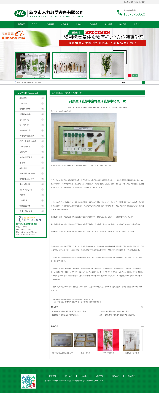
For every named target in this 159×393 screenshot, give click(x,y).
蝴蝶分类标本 (25, 206)
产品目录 (64, 24)
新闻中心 (79, 24)
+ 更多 (141, 307)
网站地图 (131, 376)
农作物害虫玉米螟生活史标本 (62, 353)
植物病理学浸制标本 (132, 353)
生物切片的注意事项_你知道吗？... (115, 311)
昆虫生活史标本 (26, 190)
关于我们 (35, 24)
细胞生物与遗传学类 (28, 141)
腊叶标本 (23, 152)
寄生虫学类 (24, 125)
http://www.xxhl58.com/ (29, 232)
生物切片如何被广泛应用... (65, 315)
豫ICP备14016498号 (96, 381)
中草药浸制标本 (108, 353)
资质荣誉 (94, 24)
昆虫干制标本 (85, 353)
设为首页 (127, 2)
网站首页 (21, 24)
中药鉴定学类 (25, 114)
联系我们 (142, 2)
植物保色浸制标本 (27, 179)
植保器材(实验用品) (27, 173)
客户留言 (123, 24)
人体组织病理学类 (27, 136)
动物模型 (23, 200)
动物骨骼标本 (25, 146)
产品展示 (50, 24)
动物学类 (23, 103)
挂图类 (22, 195)
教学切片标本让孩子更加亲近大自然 (29, 82)
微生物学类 (24, 120)
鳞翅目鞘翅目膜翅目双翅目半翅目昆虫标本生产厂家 (75, 300)
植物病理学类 (25, 109)
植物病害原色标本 (27, 157)
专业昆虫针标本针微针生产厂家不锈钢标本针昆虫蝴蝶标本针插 (79, 302)
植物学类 (23, 98)
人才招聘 (108, 24)
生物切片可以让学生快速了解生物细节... (117, 315)
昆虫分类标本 (25, 184)
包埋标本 (23, 163)
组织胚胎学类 (25, 130)
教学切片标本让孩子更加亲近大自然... (69, 311)
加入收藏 (134, 2)
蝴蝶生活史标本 (26, 211)
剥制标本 (23, 168)
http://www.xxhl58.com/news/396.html (86, 107)
